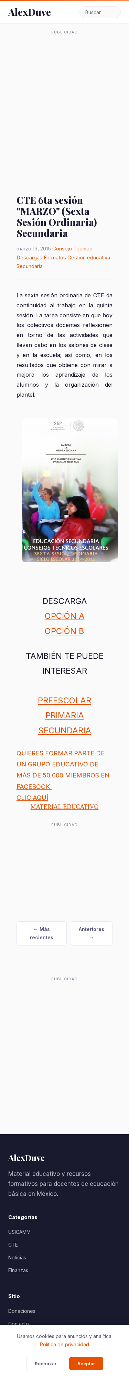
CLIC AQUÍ (32, 797)
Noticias (17, 1257)
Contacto (18, 1324)
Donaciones (21, 1311)
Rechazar (45, 1363)
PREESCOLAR (64, 700)
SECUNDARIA (64, 730)
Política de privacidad (64, 1344)
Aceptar (86, 1363)
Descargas (29, 257)
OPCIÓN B (64, 631)
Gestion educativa (88, 257)
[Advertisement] (64, 102)
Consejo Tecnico (72, 248)
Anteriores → (91, 933)
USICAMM (19, 1232)
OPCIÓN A (65, 616)
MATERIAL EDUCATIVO (65, 806)
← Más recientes (41, 933)
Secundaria (30, 266)
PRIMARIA (64, 715)
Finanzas (18, 1270)
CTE (13, 1245)
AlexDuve (29, 12)
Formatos (55, 257)
